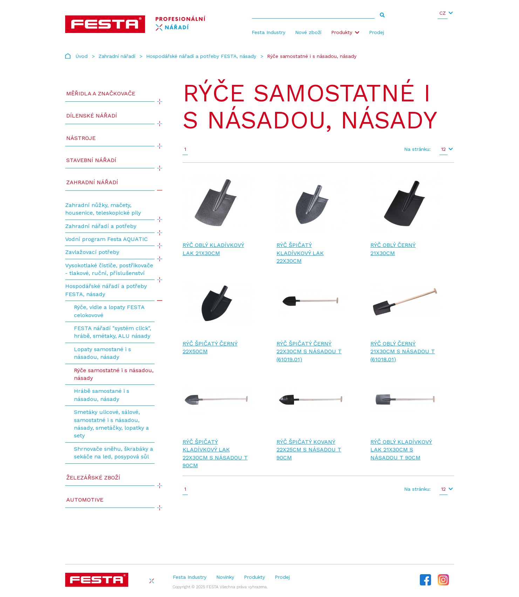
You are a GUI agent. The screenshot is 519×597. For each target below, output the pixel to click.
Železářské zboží (93, 477)
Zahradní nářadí (116, 56)
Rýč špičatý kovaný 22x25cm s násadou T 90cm (308, 449)
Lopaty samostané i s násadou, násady (102, 353)
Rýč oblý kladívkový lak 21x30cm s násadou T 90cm (401, 449)
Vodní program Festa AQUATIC (106, 239)
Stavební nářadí (91, 160)
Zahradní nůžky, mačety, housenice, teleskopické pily (103, 209)
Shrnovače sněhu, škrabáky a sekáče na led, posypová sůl (113, 452)
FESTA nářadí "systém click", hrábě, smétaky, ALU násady (112, 332)
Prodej (376, 32)
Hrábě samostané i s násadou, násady (101, 395)
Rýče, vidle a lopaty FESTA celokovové (109, 311)
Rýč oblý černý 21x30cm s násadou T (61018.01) (402, 351)
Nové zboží (308, 32)
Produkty (341, 32)
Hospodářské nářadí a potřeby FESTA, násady (201, 56)
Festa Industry (268, 32)
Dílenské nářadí (91, 115)
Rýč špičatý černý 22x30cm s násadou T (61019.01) (309, 351)
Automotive (84, 499)
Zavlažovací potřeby (92, 252)
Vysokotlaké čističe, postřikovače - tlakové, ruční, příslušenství (109, 269)
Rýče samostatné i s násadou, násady (113, 374)
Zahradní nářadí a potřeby (100, 226)
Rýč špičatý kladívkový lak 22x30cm (300, 253)
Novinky (225, 577)
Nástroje (81, 138)
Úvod (82, 56)
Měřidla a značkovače (100, 93)
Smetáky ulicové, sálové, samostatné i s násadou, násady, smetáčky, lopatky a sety (111, 424)
